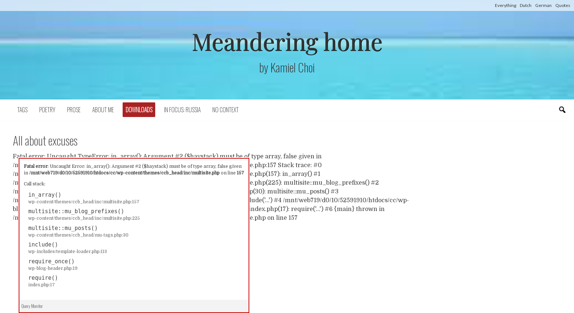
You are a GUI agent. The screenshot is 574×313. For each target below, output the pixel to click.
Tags (22, 109)
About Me (103, 109)
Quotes (562, 5)
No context (225, 109)
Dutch (526, 5)
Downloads (139, 109)
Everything (505, 5)
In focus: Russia (182, 109)
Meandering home (286, 40)
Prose (74, 109)
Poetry (47, 109)
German (543, 5)
